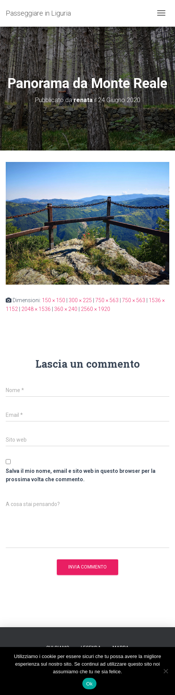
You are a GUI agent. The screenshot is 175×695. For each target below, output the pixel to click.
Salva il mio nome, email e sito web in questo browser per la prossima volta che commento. (81, 475)
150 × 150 (53, 300)
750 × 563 (107, 300)
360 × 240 (65, 309)
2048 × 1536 (36, 309)
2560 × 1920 (95, 309)
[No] (165, 671)
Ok (89, 684)
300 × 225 (80, 300)
